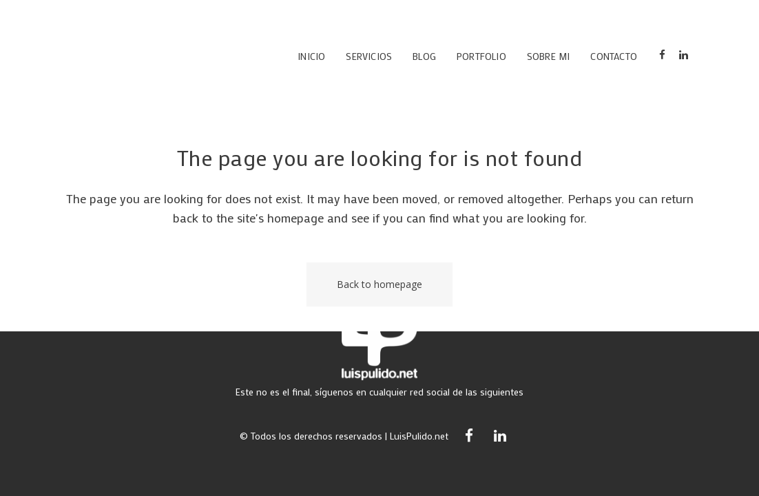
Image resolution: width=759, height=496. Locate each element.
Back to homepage (379, 284)
